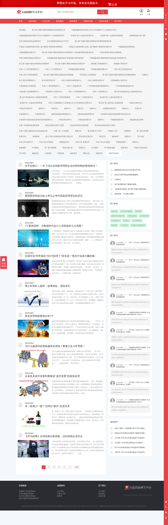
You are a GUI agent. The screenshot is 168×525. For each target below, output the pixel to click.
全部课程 (32, 21)
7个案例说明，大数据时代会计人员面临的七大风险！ (56, 240)
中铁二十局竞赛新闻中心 (80, 96)
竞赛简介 (23, 84)
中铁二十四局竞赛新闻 (63, 102)
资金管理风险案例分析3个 (40, 330)
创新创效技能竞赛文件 (103, 120)
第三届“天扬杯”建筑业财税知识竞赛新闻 (34, 66)
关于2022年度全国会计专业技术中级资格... (130, 462)
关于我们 (118, 21)
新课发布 (78, 168)
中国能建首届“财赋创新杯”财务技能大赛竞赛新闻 (66, 60)
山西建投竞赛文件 (116, 114)
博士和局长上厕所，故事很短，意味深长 (48, 300)
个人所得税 (124, 240)
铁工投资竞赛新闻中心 (41, 84)
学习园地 (110, 156)
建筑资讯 (50, 168)
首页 (21, 21)
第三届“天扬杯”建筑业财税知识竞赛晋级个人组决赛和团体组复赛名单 (69, 54)
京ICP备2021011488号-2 (78, 521)
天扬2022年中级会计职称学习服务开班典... (130, 447)
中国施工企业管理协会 (27, 506)
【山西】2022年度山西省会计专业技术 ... (129, 457)
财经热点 (114, 226)
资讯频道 (60, 21)
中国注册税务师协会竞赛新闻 (113, 54)
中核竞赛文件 (56, 120)
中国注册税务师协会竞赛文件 (30, 60)
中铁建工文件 (25, 144)
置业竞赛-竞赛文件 (140, 144)
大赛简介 (117, 194)
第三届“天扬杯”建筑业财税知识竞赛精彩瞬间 (122, 78)
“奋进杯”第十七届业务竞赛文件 (114, 102)
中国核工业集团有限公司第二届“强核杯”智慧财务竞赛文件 (91, 48)
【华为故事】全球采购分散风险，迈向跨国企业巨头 (55, 450)
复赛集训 (87, 144)
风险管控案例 (94, 168)
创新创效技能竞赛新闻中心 (78, 120)
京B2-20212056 (92, 521)
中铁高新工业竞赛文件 (55, 96)
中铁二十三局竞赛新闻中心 (30, 72)
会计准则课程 (137, 235)
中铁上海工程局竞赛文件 (128, 72)
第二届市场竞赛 (56, 144)
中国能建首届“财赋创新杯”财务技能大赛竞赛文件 (110, 60)
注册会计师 (61, 508)
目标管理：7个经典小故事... (124, 208)
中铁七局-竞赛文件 (82, 150)
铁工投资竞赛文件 (64, 84)
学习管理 (120, 162)
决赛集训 (40, 144)
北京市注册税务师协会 (27, 510)
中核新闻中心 (38, 120)
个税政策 (23, 168)
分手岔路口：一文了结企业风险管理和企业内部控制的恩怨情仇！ (63, 180)
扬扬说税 (134, 162)
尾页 (76, 482)
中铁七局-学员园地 (103, 150)
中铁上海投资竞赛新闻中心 (88, 84)
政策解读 (114, 240)
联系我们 (102, 508)
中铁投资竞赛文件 (125, 126)
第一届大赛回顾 (127, 156)
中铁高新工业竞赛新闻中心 (30, 96)
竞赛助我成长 (67, 156)
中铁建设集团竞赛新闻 (79, 72)
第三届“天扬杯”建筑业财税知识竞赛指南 (60, 78)
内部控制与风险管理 (117, 230)
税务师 (59, 510)
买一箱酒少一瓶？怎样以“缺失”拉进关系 (48, 420)
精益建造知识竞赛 (46, 132)
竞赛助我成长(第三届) (28, 42)
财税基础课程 (132, 230)
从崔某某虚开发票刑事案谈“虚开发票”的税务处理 (54, 390)
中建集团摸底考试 (26, 132)
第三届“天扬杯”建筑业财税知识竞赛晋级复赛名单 (119, 42)
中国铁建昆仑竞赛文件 (137, 84)
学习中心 (166, 19)
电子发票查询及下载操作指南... (125, 199)
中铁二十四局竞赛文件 (87, 102)
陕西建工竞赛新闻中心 (102, 66)
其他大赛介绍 (25, 162)
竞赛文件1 (73, 144)
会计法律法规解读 (126, 226)
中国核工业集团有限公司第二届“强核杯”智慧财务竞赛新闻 (41, 48)
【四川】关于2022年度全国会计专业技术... (130, 467)
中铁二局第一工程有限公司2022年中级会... (130, 443)
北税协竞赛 (103, 21)
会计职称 (60, 506)
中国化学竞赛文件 (26, 114)
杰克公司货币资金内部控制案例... (126, 189)
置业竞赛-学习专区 (126, 138)
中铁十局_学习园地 (48, 156)
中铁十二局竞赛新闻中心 (52, 90)
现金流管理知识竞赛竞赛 (123, 132)
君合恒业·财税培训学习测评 (30, 138)
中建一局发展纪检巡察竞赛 (71, 132)
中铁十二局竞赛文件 (76, 90)
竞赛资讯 (36, 168)
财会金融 (138, 226)
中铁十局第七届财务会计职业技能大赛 (61, 138)
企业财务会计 (115, 235)
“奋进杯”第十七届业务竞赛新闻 (31, 108)
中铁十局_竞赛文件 (27, 156)
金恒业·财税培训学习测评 (97, 132)
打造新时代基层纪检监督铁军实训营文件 (35, 126)
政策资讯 (85, 162)
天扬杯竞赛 (88, 21)
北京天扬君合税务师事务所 (29, 513)
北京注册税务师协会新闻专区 (54, 42)
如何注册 (102, 510)
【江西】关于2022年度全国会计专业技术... (130, 452)
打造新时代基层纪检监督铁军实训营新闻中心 (73, 126)
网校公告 (64, 168)
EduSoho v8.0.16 (137, 509)
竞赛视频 (96, 156)
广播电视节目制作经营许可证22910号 (112, 521)
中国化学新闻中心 (139, 108)
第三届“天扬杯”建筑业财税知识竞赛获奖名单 (50, 30)
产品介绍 (46, 21)
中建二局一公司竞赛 (90, 138)
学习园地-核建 (69, 162)
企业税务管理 (144, 230)
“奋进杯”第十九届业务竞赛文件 (83, 36)
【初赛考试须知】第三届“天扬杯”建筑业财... (130, 203)
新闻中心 (43, 114)
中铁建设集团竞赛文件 (103, 72)
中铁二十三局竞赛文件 (55, 72)
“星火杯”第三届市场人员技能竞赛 (113, 108)
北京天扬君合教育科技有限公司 (53, 521)
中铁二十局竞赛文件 (103, 96)
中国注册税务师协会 (26, 508)
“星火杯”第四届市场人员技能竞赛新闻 (34, 102)
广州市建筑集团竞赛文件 (129, 90)
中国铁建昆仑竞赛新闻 (28, 90)
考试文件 (23, 150)
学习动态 (64, 150)
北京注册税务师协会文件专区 (83, 42)
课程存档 (25, 521)
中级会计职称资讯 (103, 162)
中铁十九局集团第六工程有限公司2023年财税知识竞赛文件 (71, 108)
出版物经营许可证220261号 (136, 521)
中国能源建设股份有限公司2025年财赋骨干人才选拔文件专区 (96, 30)
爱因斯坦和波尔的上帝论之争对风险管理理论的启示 (55, 210)
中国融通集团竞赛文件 (28, 54)
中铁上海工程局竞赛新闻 (29, 78)
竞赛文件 (57, 114)
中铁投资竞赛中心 (104, 126)
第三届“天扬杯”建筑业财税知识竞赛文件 (72, 66)
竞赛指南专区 (122, 150)
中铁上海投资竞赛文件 (113, 84)
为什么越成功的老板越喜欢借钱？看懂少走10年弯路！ (56, 360)
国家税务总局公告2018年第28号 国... (127, 184)
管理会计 (126, 235)
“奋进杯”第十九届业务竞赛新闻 (114, 36)
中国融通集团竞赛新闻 (129, 48)
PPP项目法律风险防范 (138, 240)
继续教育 (73, 21)
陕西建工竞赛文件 (124, 66)
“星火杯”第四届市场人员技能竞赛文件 (133, 96)
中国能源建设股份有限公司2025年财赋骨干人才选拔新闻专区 (42, 36)
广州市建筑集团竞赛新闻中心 (102, 90)
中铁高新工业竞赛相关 (90, 78)
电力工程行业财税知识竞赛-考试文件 (112, 144)
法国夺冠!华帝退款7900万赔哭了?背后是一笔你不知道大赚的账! (62, 270)
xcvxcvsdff (119, 257)
